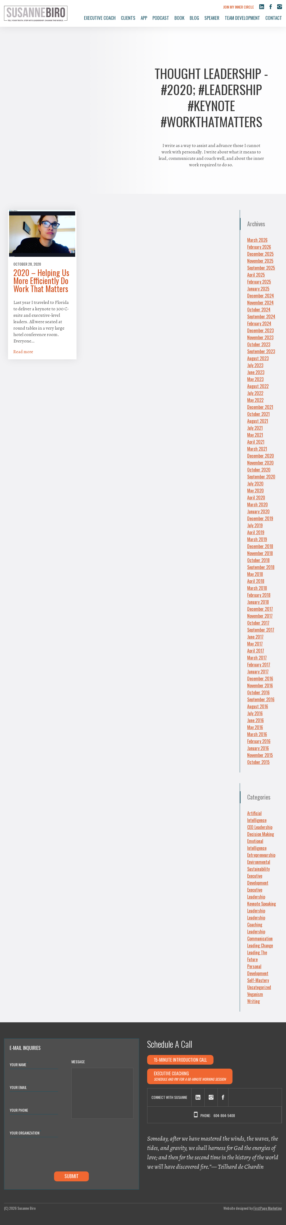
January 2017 (258, 671)
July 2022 (255, 393)
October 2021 (258, 414)
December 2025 (260, 254)
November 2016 (260, 685)
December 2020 (260, 456)
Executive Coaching (190, 1076)
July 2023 (255, 365)
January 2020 (258, 511)
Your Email (19, 1087)
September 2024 (261, 316)
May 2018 (255, 574)
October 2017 (258, 623)
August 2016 (257, 706)
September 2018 (260, 567)
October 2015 (258, 762)
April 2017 (255, 650)
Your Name (19, 1064)
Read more (23, 352)
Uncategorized (259, 987)
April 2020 (256, 497)
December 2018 (260, 546)
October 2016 (258, 692)
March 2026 (257, 240)
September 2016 (260, 699)
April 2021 (255, 442)
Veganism (255, 994)
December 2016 (260, 678)
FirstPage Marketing (267, 1208)
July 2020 (255, 483)
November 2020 (260, 462)
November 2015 (260, 755)
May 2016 (255, 727)
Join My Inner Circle (238, 7)
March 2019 (257, 539)
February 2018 (258, 595)
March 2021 (257, 449)
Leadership (256, 910)
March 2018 (257, 588)
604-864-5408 (224, 1115)
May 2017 (255, 643)
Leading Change (260, 945)
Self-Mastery (258, 980)
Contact (273, 17)
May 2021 (255, 435)
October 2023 (258, 344)
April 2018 (255, 581)
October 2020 (258, 469)
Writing (253, 1001)
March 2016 (257, 734)
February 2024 (259, 323)
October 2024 (258, 309)
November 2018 (260, 553)
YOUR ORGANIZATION (25, 1132)
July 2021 (255, 428)
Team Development (242, 17)
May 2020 (255, 490)
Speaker (211, 17)
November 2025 (260, 261)
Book (179, 17)
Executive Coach (100, 17)
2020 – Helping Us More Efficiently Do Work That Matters (41, 281)
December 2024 (260, 295)
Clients (128, 17)
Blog (194, 17)
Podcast (160, 17)
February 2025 (259, 281)
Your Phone (19, 1110)
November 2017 (260, 616)
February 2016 (258, 741)
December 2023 (260, 330)
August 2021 (257, 421)
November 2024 (260, 302)
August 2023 (258, 358)
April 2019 (255, 532)
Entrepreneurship (261, 855)
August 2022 (258, 386)
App (144, 17)
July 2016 (255, 713)
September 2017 (260, 630)
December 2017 (260, 609)
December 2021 (260, 407)
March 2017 (257, 657)
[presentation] (50, 1155)
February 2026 (259, 247)
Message (78, 1061)
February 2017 (258, 664)
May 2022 (255, 400)
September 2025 (261, 268)
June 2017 (255, 637)
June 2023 (255, 372)
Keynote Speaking (261, 903)
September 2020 (261, 476)
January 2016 (258, 748)
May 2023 (255, 379)
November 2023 (260, 337)
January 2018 (258, 602)
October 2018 (258, 560)
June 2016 (255, 720)
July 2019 (255, 525)
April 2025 (256, 275)
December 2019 (260, 518)
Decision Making (260, 834)
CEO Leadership (259, 827)
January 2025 (258, 288)
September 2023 (261, 351)
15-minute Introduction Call (180, 1060)
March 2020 (257, 504)
